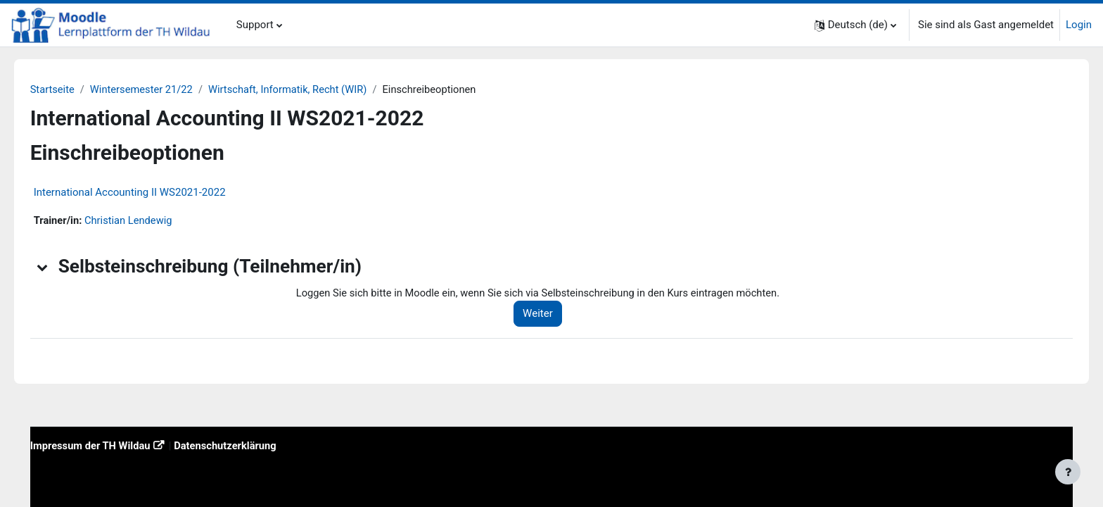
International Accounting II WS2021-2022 (149, 193)
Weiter (553, 314)
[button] (855, 25)
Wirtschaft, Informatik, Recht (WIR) (312, 89)
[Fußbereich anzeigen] (1067, 471)
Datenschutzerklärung (249, 445)
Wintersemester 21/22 (163, 89)
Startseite (73, 89)
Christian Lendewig (150, 221)
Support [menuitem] (255, 24)
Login (1079, 24)
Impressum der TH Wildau (111, 445)
